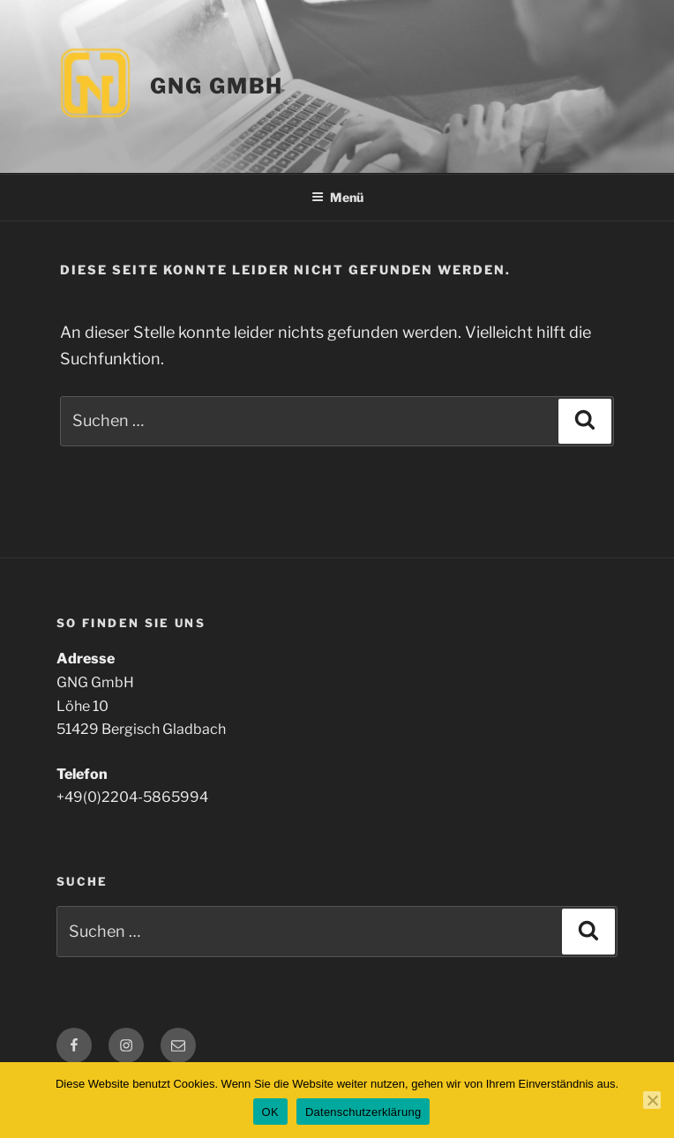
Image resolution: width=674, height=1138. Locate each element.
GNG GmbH (216, 86)
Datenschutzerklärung (363, 1112)
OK (270, 1112)
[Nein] (652, 1100)
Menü (337, 197)
